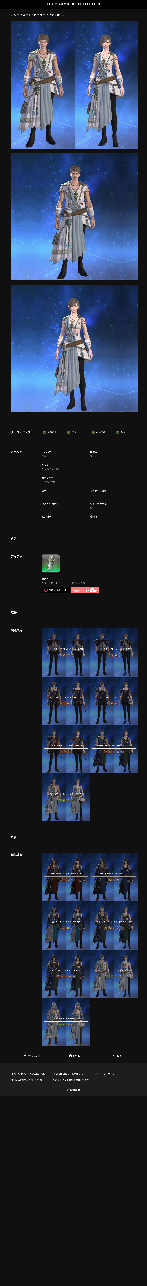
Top (117, 1205)
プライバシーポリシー (105, 1263)
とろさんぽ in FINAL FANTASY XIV (71, 1270)
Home (74, 1205)
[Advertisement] (74, 436)
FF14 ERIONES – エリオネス (68, 1263)
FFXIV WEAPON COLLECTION (27, 1270)
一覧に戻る (32, 1205)
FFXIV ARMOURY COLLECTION (73, 4)
